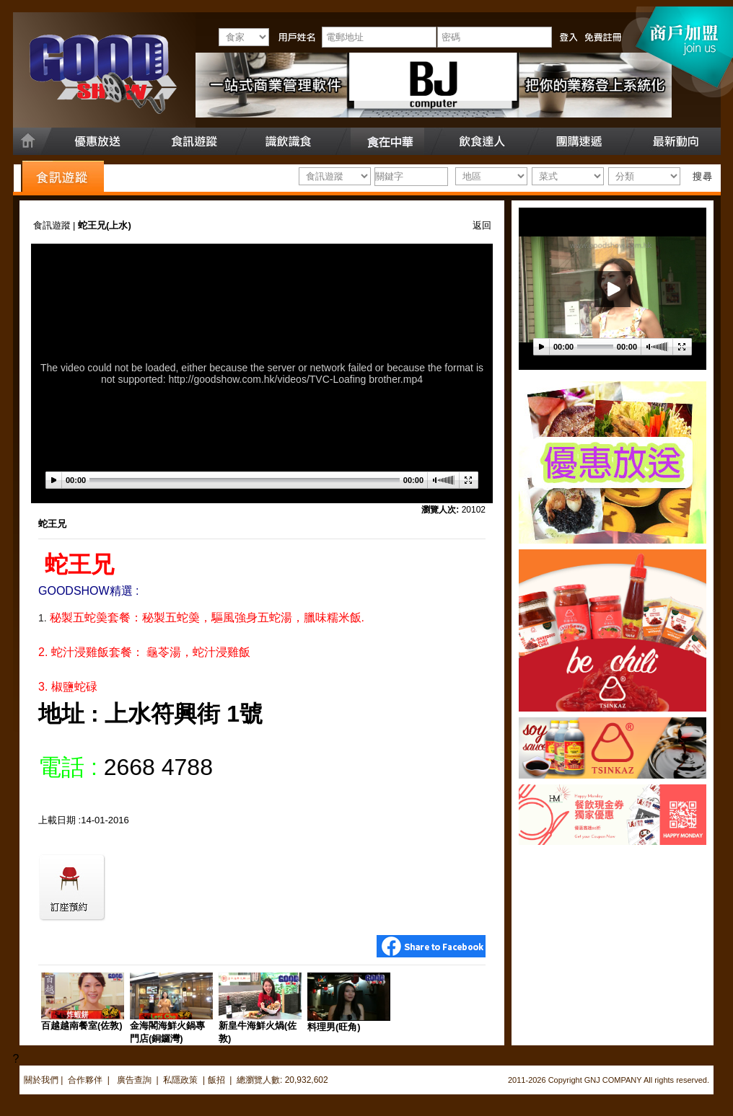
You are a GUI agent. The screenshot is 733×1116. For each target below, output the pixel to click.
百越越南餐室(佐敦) (82, 1025)
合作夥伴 (85, 1080)
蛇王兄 (52, 523)
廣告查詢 (135, 1080)
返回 (482, 225)
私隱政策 (180, 1080)
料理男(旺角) (334, 1027)
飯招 (216, 1080)
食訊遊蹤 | (56, 225)
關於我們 (41, 1080)
